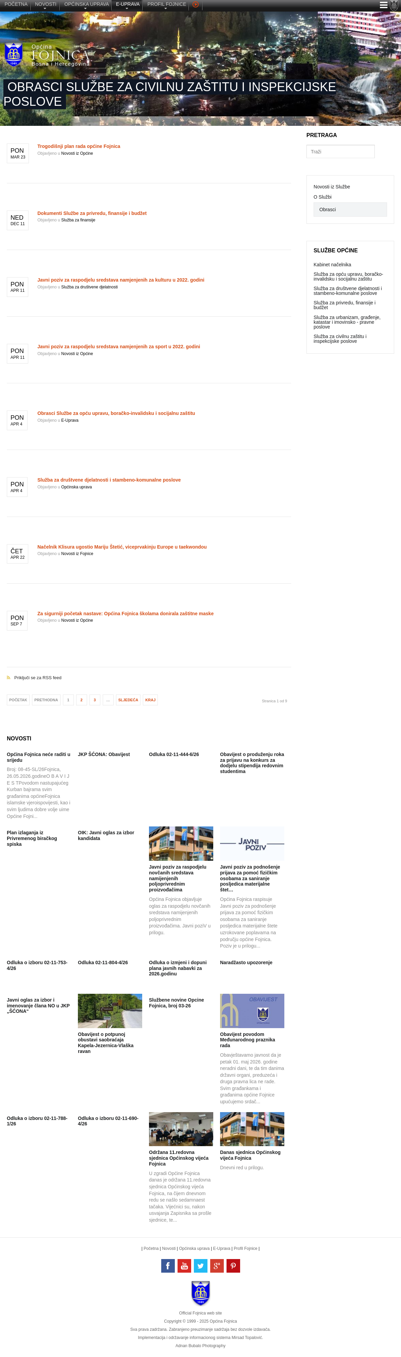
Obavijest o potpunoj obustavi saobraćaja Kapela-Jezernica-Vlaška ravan (105, 1043)
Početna (151, 1248)
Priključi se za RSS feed (149, 670)
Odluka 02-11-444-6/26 (174, 754)
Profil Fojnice (245, 1248)
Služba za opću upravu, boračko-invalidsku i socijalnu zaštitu (348, 276)
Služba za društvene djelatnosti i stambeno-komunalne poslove (109, 480)
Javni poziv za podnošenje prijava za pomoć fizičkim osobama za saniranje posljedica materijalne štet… (250, 878)
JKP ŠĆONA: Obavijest (104, 754)
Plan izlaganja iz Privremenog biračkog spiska (32, 838)
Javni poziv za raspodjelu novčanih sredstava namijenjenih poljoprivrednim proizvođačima (177, 878)
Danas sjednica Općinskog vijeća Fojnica (250, 1155)
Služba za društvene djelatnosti (89, 287)
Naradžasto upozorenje (246, 962)
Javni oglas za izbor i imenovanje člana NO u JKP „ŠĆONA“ (38, 1005)
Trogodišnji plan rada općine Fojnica (78, 146)
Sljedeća (128, 700)
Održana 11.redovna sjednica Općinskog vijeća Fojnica (178, 1158)
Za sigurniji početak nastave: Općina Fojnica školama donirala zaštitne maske (125, 613)
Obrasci (327, 209)
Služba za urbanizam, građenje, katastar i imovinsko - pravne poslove (347, 322)
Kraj (150, 700)
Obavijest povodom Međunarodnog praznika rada (247, 1040)
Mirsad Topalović (247, 1337)
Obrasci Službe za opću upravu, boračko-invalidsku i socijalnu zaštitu (116, 413)
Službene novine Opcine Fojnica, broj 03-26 (176, 1002)
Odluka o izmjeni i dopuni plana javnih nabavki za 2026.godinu (178, 968)
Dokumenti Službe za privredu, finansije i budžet (92, 213)
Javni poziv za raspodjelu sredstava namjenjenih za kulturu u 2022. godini (120, 280)
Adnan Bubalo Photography (200, 1345)
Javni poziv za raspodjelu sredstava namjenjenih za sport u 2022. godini (118, 346)
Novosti (169, 1248)
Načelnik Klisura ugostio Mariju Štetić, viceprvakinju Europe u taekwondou (122, 547)
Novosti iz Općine (77, 153)
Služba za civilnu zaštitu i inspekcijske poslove (340, 339)
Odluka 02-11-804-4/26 (103, 962)
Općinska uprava (76, 487)
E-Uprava (70, 420)
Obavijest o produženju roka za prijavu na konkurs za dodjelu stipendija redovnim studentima (252, 763)
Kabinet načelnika (332, 264)
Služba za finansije (78, 220)
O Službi (323, 197)
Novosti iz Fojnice (77, 553)
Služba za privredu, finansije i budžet (344, 305)
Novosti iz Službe (332, 186)
